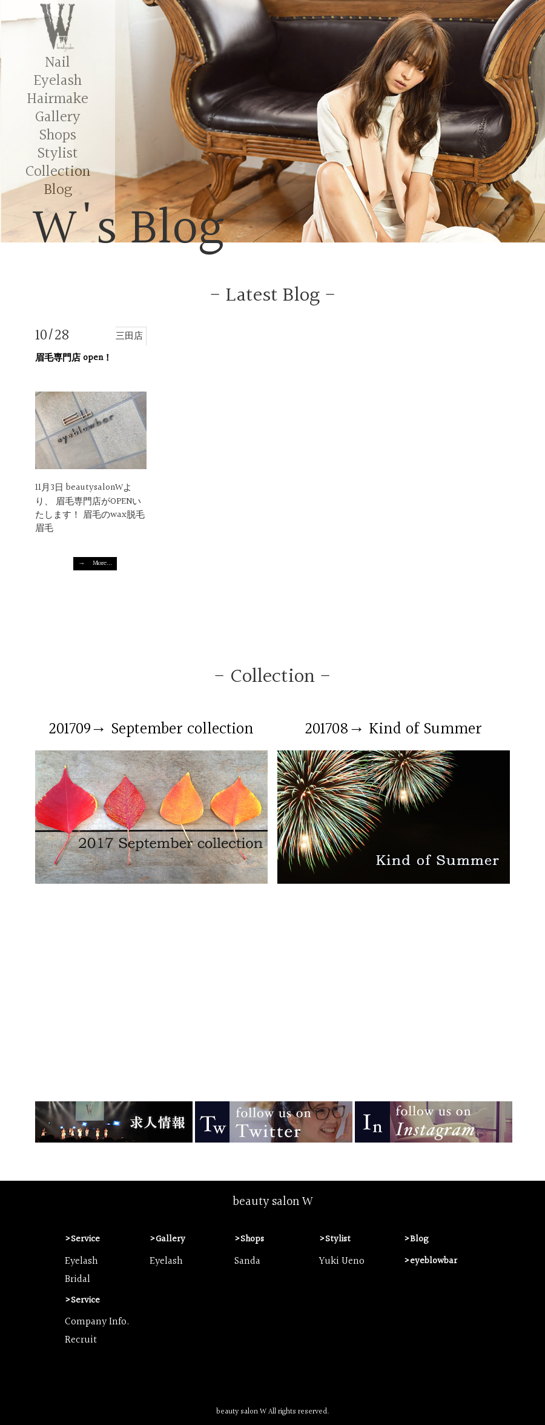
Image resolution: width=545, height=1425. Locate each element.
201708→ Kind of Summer (394, 729)
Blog (58, 190)
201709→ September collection (151, 729)
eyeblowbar (433, 1261)
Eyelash (57, 81)
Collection (57, 172)
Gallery (58, 117)
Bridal (77, 1279)
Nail (57, 63)
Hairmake (57, 99)
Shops (57, 135)
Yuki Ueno (342, 1261)
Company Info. (97, 1322)
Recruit (81, 1340)
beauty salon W (273, 1202)
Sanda (247, 1261)
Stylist (58, 153)
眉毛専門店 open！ (73, 358)
